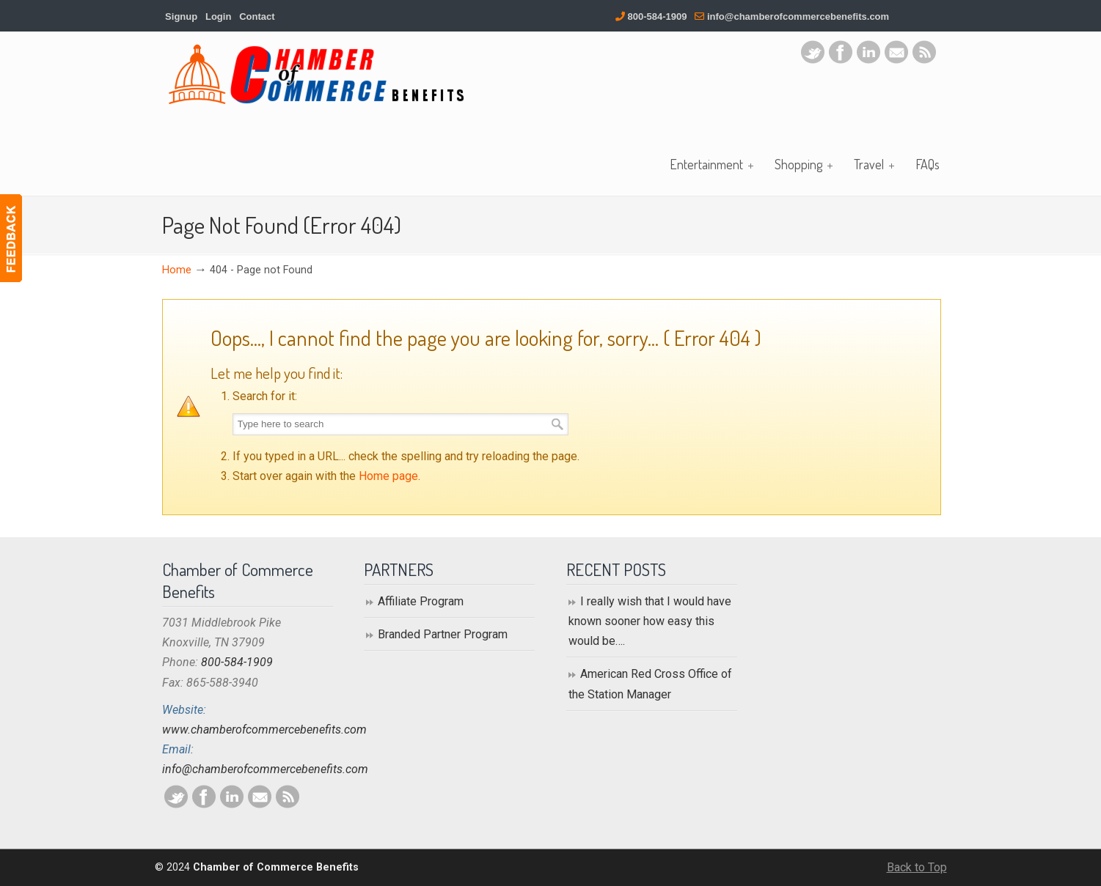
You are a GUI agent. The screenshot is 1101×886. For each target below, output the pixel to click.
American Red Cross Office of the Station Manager (650, 684)
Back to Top (917, 867)
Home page (388, 476)
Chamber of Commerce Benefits (316, 74)
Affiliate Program (421, 601)
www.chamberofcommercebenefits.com (264, 730)
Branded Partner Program (443, 634)
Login (218, 16)
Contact (256, 16)
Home (176, 270)
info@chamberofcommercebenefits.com (798, 16)
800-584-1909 (657, 16)
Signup (181, 16)
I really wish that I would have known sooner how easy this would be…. (649, 621)
